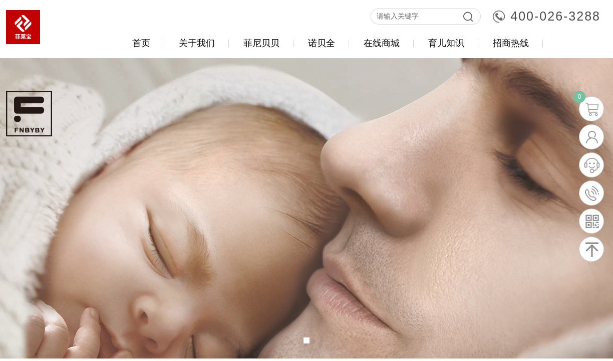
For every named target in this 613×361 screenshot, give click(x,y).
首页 (141, 43)
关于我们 (197, 43)
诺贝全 (321, 43)
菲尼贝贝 (261, 43)
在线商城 (382, 43)
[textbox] (414, 17)
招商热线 (511, 43)
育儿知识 (446, 43)
